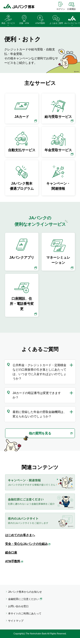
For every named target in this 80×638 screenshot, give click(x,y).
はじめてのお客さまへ (20, 535)
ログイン (61, 9)
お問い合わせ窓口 (18, 606)
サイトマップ (15, 620)
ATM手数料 (12, 561)
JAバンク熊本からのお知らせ (25, 591)
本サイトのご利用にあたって (24, 613)
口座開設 (71, 9)
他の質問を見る (40, 433)
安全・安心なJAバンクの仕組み (26, 543)
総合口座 (11, 552)
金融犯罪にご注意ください (23, 599)
